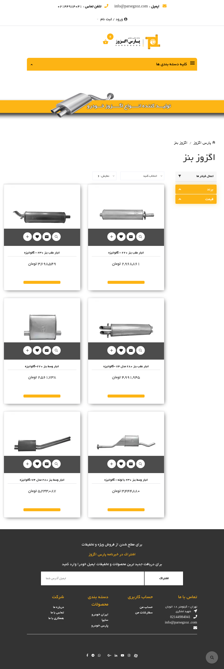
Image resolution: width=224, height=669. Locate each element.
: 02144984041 (82, 6)
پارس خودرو (99, 625)
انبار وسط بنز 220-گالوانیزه (42, 366)
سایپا (105, 620)
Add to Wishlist (121, 236)
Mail (131, 236)
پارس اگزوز (202, 143)
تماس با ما (57, 612)
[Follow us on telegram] (93, 655)
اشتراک (164, 578)
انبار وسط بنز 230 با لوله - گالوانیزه (126, 480)
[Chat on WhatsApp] (99, 655)
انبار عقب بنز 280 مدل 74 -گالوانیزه (126, 366)
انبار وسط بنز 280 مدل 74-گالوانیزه (42, 480)
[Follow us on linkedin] (116, 655)
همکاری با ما (56, 618)
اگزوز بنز (180, 143)
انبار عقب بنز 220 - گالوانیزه (126, 252)
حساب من (146, 607)
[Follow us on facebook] (87, 655)
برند (210, 189)
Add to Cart (111, 236)
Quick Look (140, 236)
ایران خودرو (100, 614)
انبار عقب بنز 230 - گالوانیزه (42, 252)
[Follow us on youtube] (122, 655)
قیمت (209, 199)
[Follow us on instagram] (129, 655)
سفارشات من (144, 612)
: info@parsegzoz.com (140, 6)
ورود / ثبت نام (112, 19)
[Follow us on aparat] (136, 655)
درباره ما (58, 607)
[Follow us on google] (109, 655)
